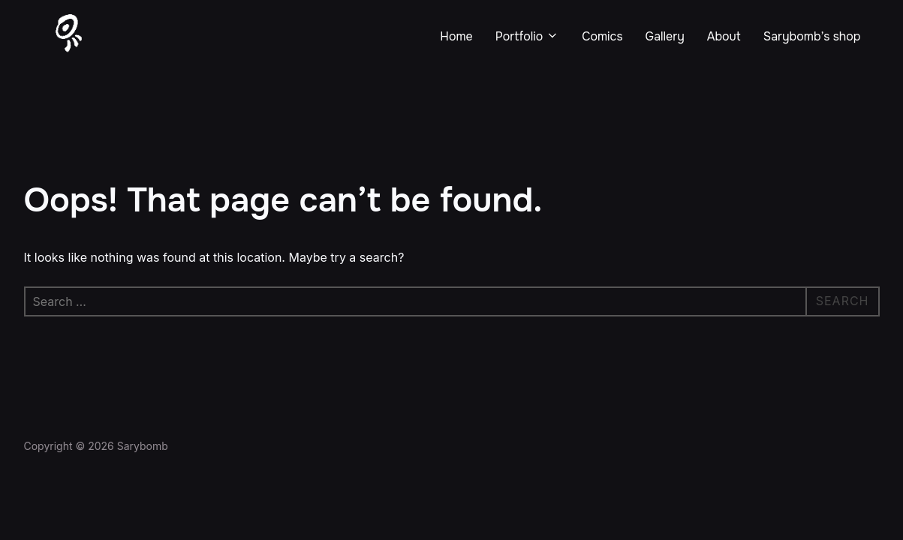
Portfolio (527, 36)
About (724, 36)
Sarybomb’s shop (812, 36)
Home (456, 36)
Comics (602, 36)
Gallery (665, 36)
